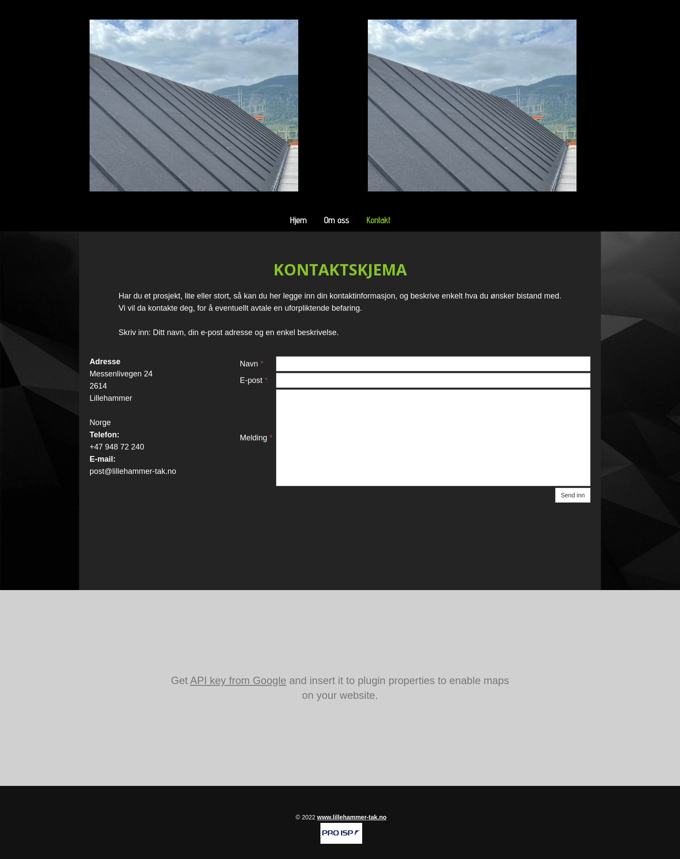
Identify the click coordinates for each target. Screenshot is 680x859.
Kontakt (378, 220)
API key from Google (238, 680)
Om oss (336, 220)
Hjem (298, 220)
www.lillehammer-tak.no (352, 817)
